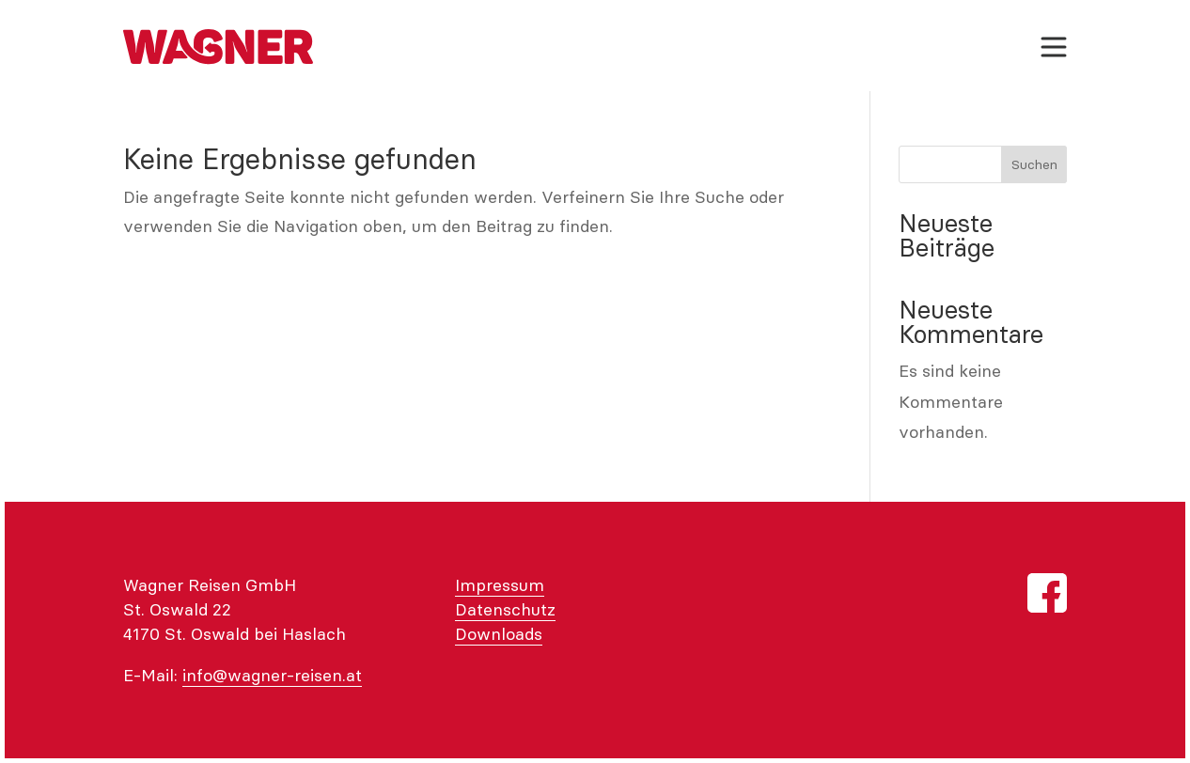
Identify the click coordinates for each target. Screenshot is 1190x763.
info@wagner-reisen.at (272, 675)
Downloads (498, 634)
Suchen (1034, 164)
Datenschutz (505, 609)
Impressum (499, 585)
